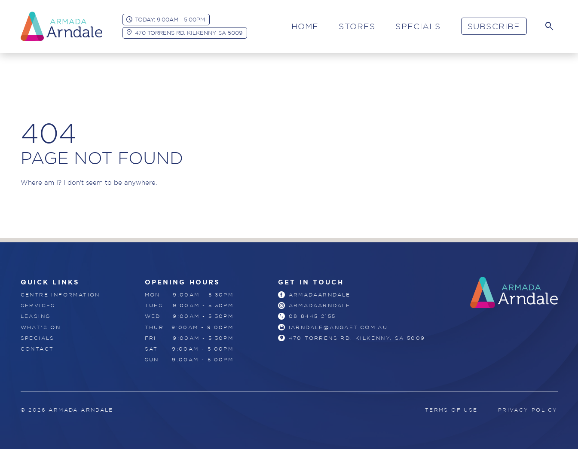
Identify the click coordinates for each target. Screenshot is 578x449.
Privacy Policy (528, 409)
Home (305, 26)
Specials (417, 26)
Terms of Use (451, 409)
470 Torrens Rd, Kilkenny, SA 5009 (188, 33)
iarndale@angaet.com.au (338, 327)
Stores (357, 26)
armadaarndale (320, 294)
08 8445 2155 (312, 316)
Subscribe (494, 26)
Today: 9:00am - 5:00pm (170, 19)
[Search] (549, 26)
